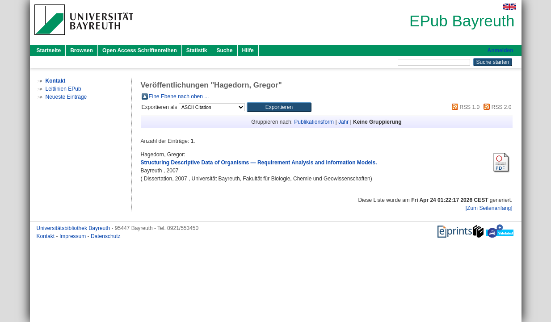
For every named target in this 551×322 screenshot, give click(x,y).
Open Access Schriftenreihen (139, 50)
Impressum (73, 236)
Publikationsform (314, 122)
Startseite (49, 50)
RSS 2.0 (496, 107)
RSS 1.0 (464, 107)
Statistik (196, 50)
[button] (279, 107)
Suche (225, 50)
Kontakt (46, 236)
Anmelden (500, 50)
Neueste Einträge (66, 97)
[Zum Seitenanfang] (489, 208)
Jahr (343, 122)
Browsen (81, 50)
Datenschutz (106, 236)
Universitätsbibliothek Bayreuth (74, 228)
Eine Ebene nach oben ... (179, 96)
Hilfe (248, 50)
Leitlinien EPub (63, 89)
